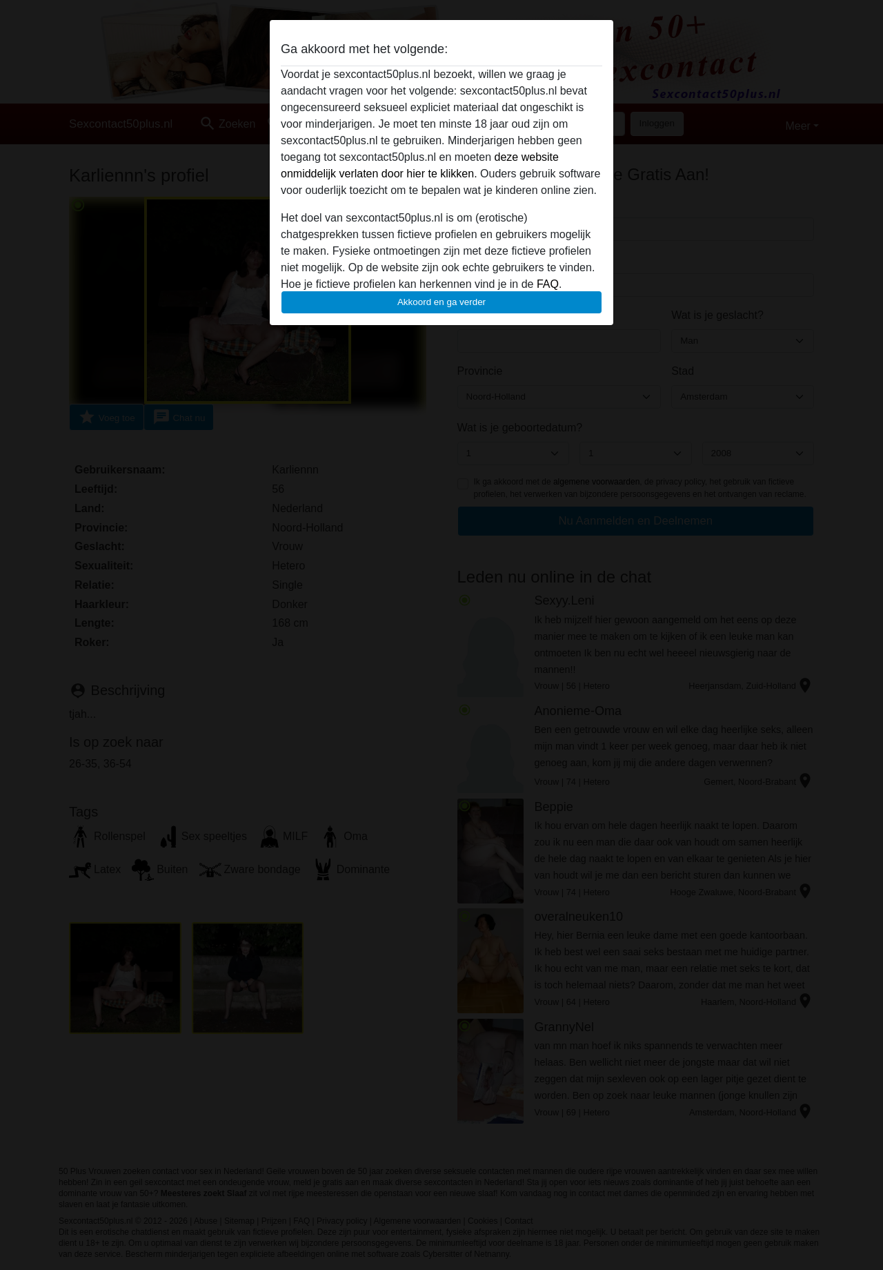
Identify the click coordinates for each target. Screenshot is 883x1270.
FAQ (548, 284)
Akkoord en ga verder (441, 302)
